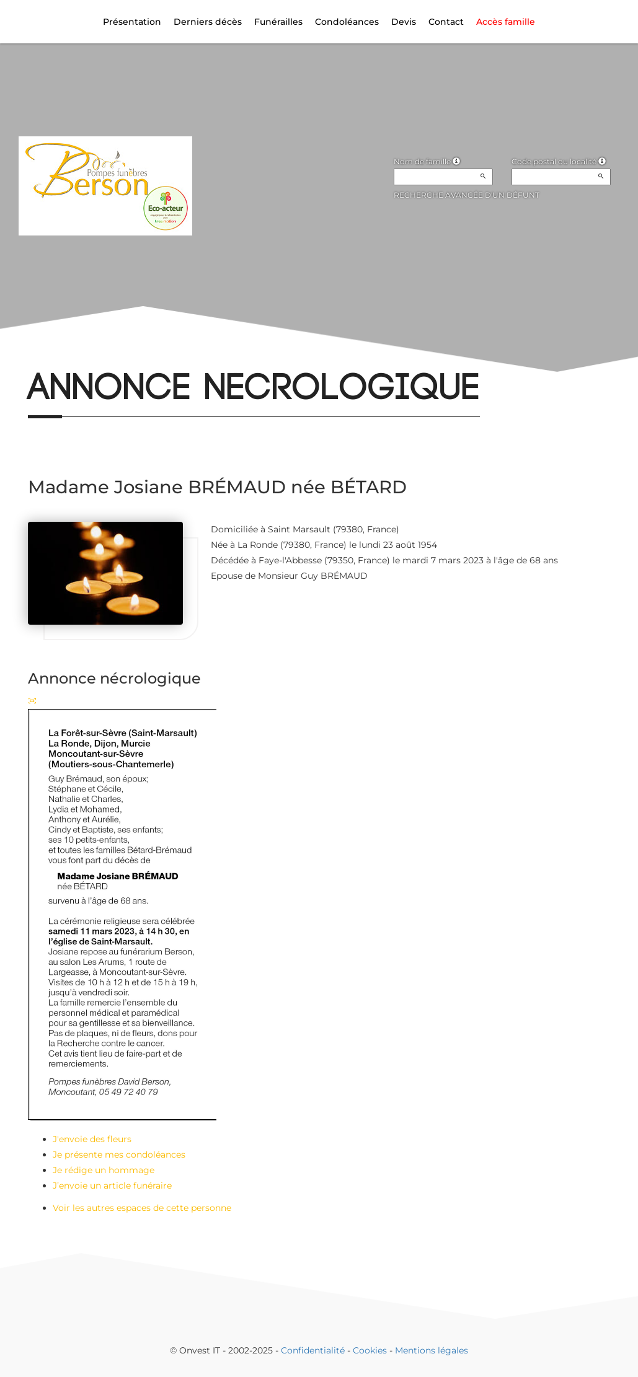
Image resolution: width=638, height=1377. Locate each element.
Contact (446, 21)
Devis (403, 21)
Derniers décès (208, 21)
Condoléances (347, 21)
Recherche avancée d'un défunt (466, 195)
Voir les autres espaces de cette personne (142, 1207)
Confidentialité (313, 1350)
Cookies (370, 1350)
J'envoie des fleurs (92, 1139)
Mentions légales (431, 1350)
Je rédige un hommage (103, 1170)
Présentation (132, 21)
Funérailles (278, 21)
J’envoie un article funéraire (112, 1185)
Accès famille (505, 21)
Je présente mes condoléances (119, 1154)
